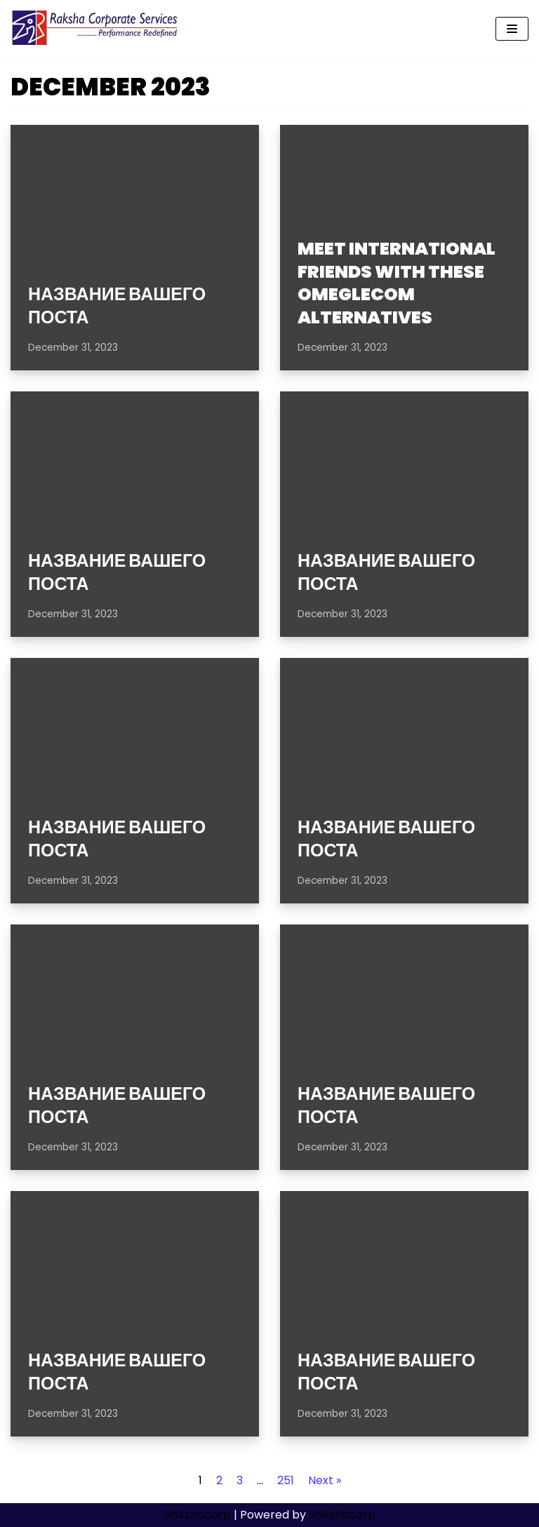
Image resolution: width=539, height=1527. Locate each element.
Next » (324, 1480)
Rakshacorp (197, 1515)
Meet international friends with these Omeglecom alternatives (396, 283)
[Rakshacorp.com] (96, 28)
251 (285, 1480)
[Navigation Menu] (511, 29)
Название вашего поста (117, 306)
